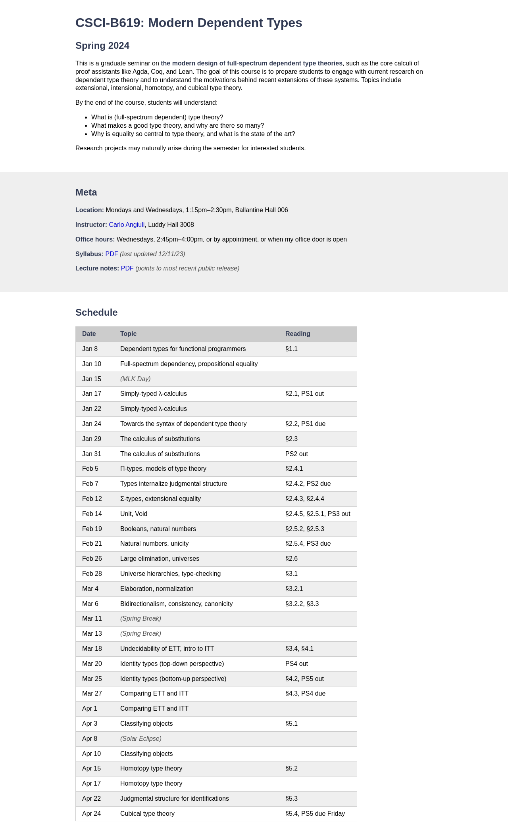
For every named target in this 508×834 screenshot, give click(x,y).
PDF (112, 254)
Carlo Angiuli (126, 224)
